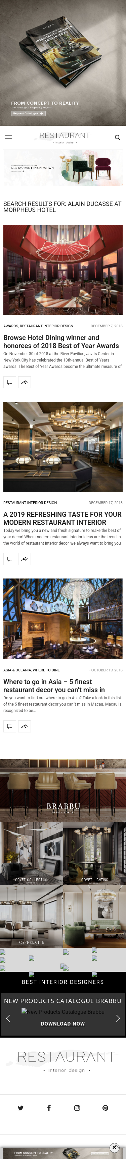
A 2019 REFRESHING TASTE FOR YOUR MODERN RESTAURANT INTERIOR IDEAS (62, 522)
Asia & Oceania (17, 670)
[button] (118, 1018)
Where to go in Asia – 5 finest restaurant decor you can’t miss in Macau (54, 690)
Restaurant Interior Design (46, 326)
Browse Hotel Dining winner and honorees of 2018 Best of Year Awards (61, 342)
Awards (10, 326)
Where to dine (46, 670)
